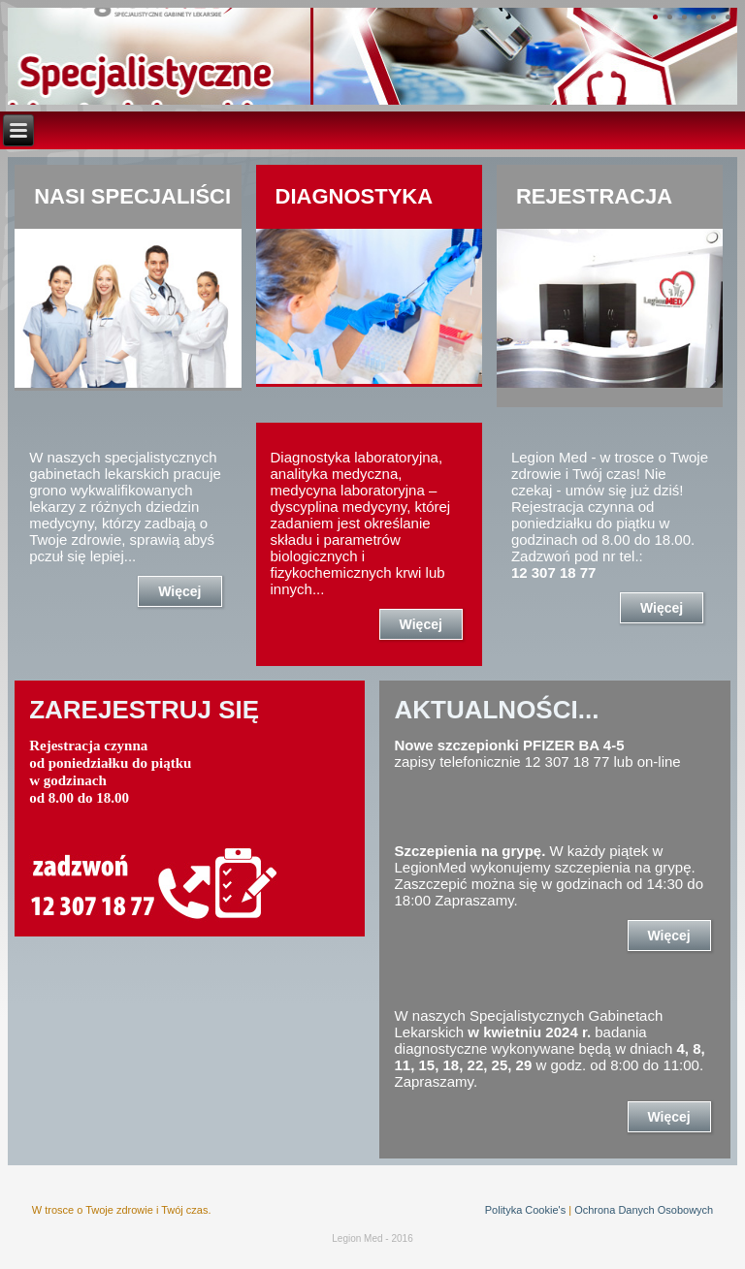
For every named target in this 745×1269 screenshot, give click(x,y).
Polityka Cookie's (525, 1210)
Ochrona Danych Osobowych (643, 1210)
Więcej (179, 591)
